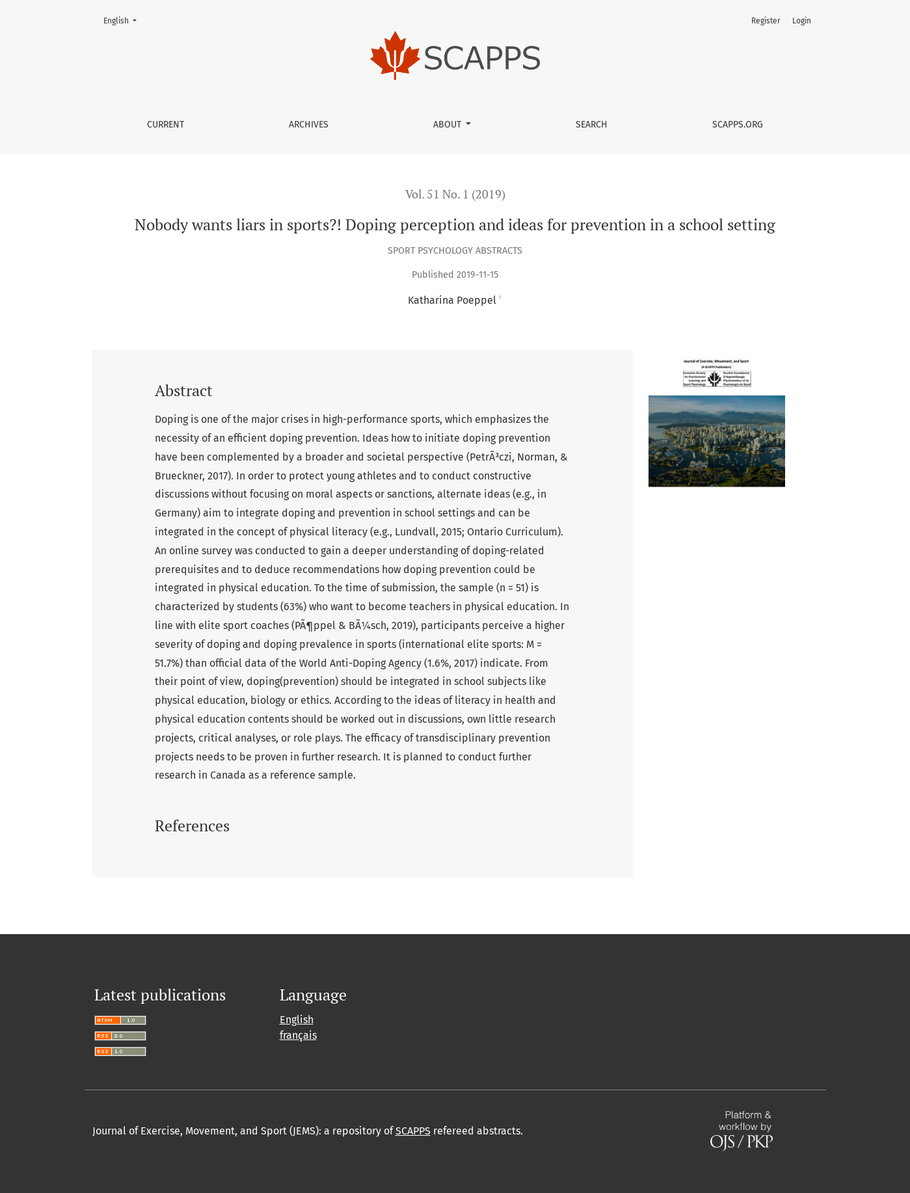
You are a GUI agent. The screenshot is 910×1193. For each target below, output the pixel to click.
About (448, 124)
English (124, 19)
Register (766, 20)
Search (592, 124)
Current (165, 124)
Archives (308, 124)
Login (801, 20)
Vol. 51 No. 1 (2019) (455, 194)
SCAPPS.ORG (737, 124)
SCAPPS (413, 1131)
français (298, 1035)
